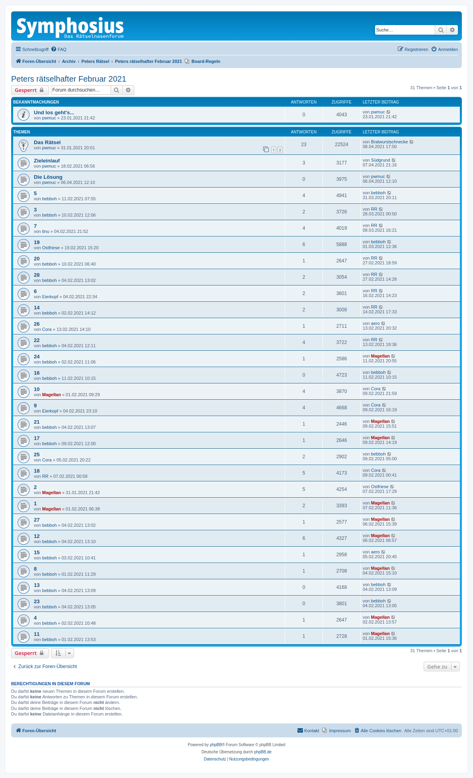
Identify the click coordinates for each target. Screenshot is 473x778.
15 (37, 552)
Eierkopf (50, 296)
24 (37, 357)
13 (37, 585)
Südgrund (380, 160)
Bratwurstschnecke (389, 141)
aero (375, 323)
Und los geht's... (54, 112)
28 (37, 275)
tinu (45, 231)
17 (37, 438)
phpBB (216, 745)
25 (37, 454)
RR (374, 209)
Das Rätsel (47, 142)
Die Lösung (48, 177)
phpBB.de (263, 752)
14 (37, 308)
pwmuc (49, 117)
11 (37, 634)
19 (37, 242)
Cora (47, 329)
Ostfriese (51, 247)
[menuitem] (58, 49)
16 (37, 373)
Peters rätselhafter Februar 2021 (68, 78)
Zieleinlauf (47, 161)
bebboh (49, 198)
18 (37, 471)
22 (37, 340)
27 (37, 520)
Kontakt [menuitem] (308, 730)
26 (37, 324)
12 (37, 536)
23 (37, 601)
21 (37, 422)
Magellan (380, 356)
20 (37, 259)
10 (37, 389)
